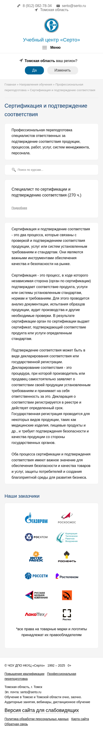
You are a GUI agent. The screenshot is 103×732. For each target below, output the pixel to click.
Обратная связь (16, 724)
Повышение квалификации (24, 674)
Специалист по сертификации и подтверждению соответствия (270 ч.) (46, 192)
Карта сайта (80, 719)
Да (34, 70)
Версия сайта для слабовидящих (42, 710)
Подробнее (19, 208)
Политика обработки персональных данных (37, 719)
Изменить (63, 70)
